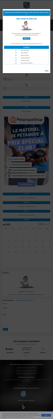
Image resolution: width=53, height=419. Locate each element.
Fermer (46, 70)
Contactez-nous (26, 38)
